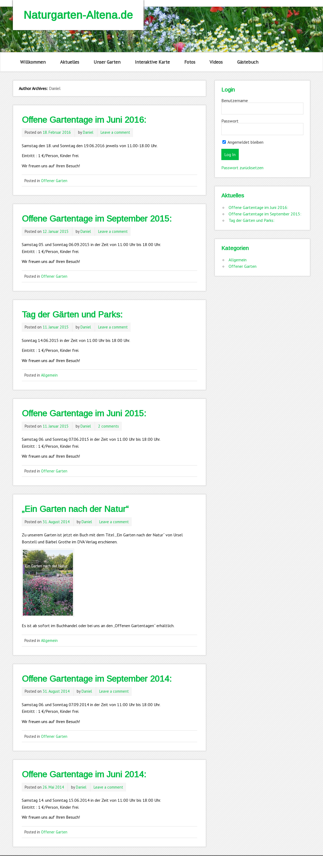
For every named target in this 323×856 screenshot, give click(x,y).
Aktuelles (69, 62)
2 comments (108, 426)
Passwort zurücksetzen (242, 167)
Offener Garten (54, 180)
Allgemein (49, 375)
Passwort (229, 121)
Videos (216, 62)
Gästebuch (247, 62)
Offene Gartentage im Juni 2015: (84, 413)
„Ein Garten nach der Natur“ (75, 509)
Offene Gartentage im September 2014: (97, 679)
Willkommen (33, 62)
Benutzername (234, 100)
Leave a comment (115, 132)
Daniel (88, 132)
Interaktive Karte (152, 62)
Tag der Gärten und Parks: (72, 314)
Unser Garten (107, 62)
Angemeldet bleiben (242, 142)
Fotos (189, 62)
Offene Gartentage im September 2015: (97, 218)
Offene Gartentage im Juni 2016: (84, 120)
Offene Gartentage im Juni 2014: (84, 774)
